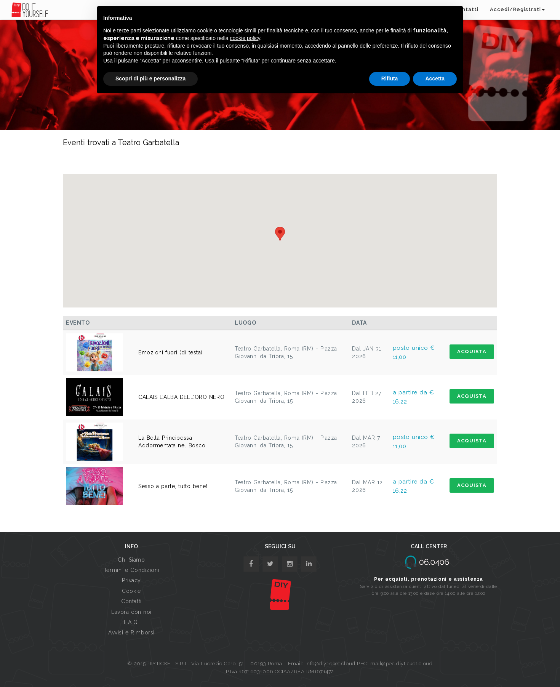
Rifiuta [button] (389, 78)
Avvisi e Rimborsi (131, 632)
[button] (280, 234)
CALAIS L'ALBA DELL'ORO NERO (181, 397)
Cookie (131, 591)
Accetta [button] (435, 78)
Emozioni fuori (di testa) (170, 352)
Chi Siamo (131, 560)
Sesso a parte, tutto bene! (173, 486)
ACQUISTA (471, 351)
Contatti (131, 601)
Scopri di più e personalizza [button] (150, 78)
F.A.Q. (131, 622)
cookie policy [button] (245, 38)
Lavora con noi (131, 612)
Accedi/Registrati (517, 9)
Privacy (131, 580)
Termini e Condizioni (131, 570)
